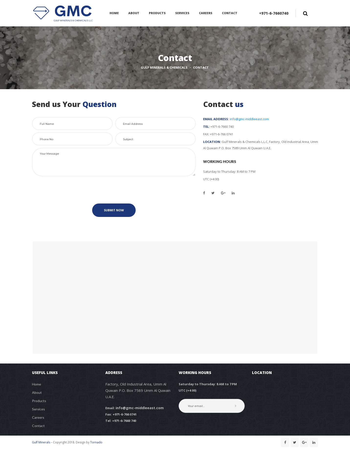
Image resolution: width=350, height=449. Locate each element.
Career (38, 417)
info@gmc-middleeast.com (249, 119)
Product (39, 401)
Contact (38, 426)
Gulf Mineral (41, 442)
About (37, 392)
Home (36, 384)
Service (38, 409)
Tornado (96, 442)
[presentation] (114, 190)
